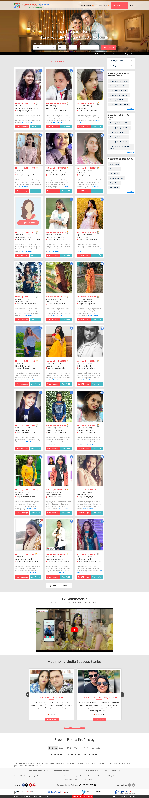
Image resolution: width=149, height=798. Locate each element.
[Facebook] (23, 785)
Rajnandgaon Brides (116, 178)
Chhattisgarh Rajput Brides (119, 137)
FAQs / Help (36, 776)
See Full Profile (27, 122)
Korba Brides (114, 173)
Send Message (22, 126)
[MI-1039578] (90, 406)
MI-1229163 (30, 361)
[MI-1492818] (90, 534)
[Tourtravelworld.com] (91, 792)
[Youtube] (30, 785)
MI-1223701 (61, 361)
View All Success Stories (74, 727)
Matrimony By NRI (112, 770)
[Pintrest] (34, 785)
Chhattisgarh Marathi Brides (119, 104)
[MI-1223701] (59, 341)
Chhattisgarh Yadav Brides (118, 132)
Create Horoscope (71, 779)
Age (59, 43)
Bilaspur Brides (115, 169)
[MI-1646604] (28, 406)
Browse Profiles (87, 6)
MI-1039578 (92, 425)
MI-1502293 (92, 168)
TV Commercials (85, 779)
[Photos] (40, 521)
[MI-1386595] (28, 148)
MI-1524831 (61, 104)
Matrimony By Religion (38, 770)
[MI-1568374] (59, 470)
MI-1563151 (61, 168)
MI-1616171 (30, 297)
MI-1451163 (61, 297)
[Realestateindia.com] (58, 792)
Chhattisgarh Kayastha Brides (120, 128)
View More (130, 109)
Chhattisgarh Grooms (117, 61)
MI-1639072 (61, 425)
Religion (83, 43)
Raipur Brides (114, 164)
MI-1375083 (92, 297)
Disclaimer (117, 776)
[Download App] (129, 785)
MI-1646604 (30, 425)
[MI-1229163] (28, 341)
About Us (86, 776)
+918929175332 (87, 785)
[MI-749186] (28, 534)
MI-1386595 (30, 168)
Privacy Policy (128, 776)
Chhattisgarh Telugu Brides (119, 81)
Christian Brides (73, 754)
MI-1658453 (30, 232)
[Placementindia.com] (24, 792)
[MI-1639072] (59, 406)
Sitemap (59, 779)
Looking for (37, 43)
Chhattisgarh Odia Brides (118, 100)
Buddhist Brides (90, 754)
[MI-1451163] (59, 277)
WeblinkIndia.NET (129, 796)
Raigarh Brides (115, 183)
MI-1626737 (92, 232)
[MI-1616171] (28, 277)
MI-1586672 (61, 554)
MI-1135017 (92, 361)
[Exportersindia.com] (125, 792)
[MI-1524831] (59, 84)
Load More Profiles (59, 585)
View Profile (35, 126)
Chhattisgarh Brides (59, 61)
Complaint (77, 776)
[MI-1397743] (90, 84)
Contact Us (46, 776)
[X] (26, 785)
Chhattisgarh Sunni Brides (118, 142)
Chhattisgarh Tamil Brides (118, 86)
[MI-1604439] (28, 84)
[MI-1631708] (28, 470)
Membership (25, 776)
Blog (110, 776)
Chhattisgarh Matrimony (118, 66)
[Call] (40, 70)
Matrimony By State (62, 770)
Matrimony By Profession (87, 770)
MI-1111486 (92, 490)
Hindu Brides (57, 754)
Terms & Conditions (99, 776)
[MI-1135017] (90, 341)
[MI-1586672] (59, 534)
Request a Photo (28, 222)
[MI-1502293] (90, 148)
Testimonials (66, 776)
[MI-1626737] (90, 213)
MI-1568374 (61, 490)
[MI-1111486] (90, 470)
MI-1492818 (92, 554)
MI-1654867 (61, 232)
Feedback (56, 776)
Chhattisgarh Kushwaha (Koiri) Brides (120, 147)
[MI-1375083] (90, 277)
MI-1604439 (30, 104)
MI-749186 (30, 554)
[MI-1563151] (59, 148)
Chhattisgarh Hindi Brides (118, 90)
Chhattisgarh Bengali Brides (119, 95)
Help (132, 6)
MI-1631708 (30, 490)
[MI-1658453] (28, 213)
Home (16, 776)
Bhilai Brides (114, 187)
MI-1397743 (92, 104)
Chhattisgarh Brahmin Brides (119, 123)
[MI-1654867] (59, 213)
